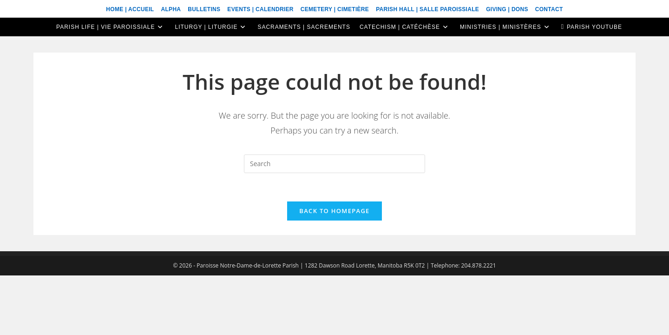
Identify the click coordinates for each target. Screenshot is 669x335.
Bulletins (204, 9)
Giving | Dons (507, 9)
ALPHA (171, 9)
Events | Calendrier (260, 9)
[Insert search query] (334, 163)
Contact (549, 9)
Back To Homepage (334, 211)
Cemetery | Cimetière (335, 9)
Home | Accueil (130, 9)
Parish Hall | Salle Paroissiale (427, 9)
